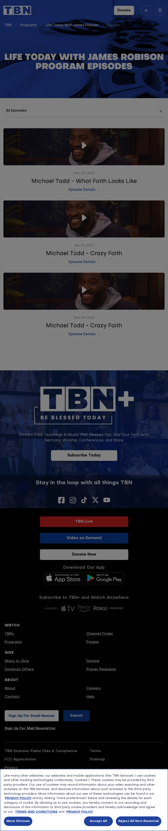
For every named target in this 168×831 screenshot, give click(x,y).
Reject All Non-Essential (138, 821)
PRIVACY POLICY (18, 798)
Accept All (98, 821)
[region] (84, 800)
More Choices (18, 821)
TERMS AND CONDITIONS (36, 811)
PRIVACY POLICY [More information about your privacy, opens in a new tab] (79, 811)
